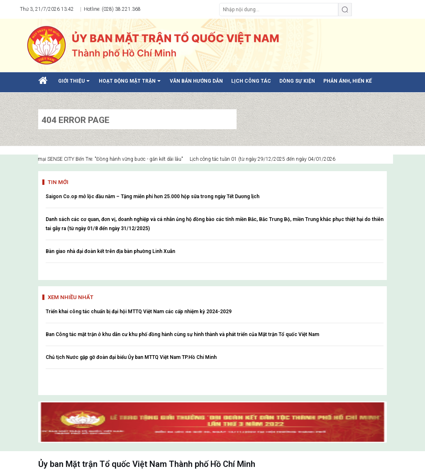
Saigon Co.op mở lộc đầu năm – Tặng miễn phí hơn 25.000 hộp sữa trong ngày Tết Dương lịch (152, 196)
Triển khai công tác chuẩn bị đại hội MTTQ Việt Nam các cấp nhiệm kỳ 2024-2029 (139, 311)
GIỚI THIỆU (75, 84)
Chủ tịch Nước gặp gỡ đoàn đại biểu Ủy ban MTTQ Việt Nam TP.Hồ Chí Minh (131, 357)
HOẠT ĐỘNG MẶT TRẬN (131, 84)
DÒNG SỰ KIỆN (297, 81)
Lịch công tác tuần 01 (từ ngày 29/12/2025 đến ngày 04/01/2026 (268, 159)
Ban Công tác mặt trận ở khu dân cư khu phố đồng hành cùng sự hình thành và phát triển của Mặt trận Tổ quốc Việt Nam (182, 334)
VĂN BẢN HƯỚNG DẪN (196, 81)
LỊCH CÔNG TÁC (251, 81)
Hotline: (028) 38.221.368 (112, 9)
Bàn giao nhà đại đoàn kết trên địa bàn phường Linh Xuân (110, 251)
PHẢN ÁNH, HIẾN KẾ (347, 81)
